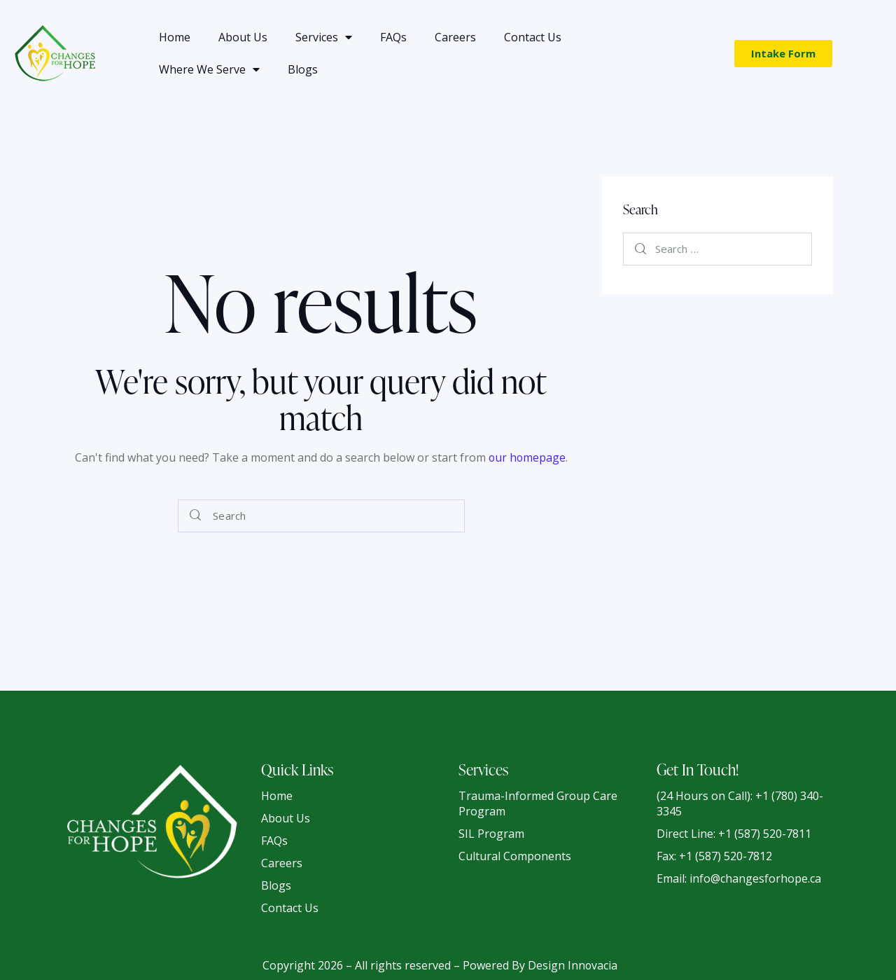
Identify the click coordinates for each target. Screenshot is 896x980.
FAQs (393, 37)
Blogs (303, 69)
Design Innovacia (572, 964)
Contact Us (532, 37)
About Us (242, 37)
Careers (455, 37)
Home (174, 37)
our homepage (527, 457)
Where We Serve (209, 69)
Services (323, 37)
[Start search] (196, 516)
